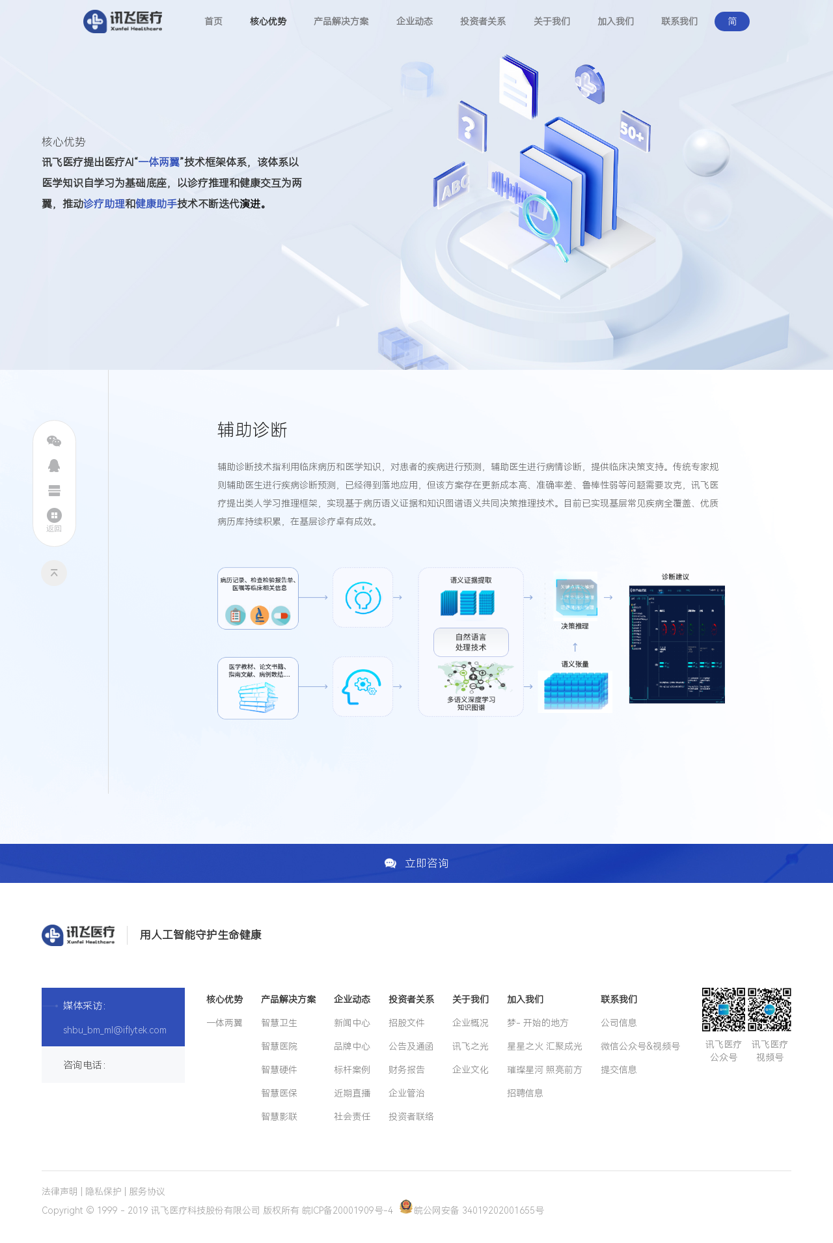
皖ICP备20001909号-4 (347, 1210)
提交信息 (619, 1070)
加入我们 (615, 21)
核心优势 (268, 21)
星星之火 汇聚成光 (544, 1046)
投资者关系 (483, 21)
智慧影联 (279, 1116)
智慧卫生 (279, 1023)
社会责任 (352, 1116)
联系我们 (679, 21)
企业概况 (470, 1023)
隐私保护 (103, 1191)
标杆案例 (352, 1070)
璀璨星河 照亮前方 (544, 1070)
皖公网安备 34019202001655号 (472, 1210)
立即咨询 (417, 863)
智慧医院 (279, 1046)
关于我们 (552, 21)
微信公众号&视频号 (640, 1046)
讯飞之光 (470, 1046)
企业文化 (470, 1070)
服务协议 (147, 1191)
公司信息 (619, 1023)
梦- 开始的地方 (538, 1023)
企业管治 (407, 1093)
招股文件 (407, 1023)
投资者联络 (411, 1116)
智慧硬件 (279, 1070)
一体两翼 (224, 1023)
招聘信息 (525, 1093)
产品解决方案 (341, 21)
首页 (213, 21)
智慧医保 (279, 1093)
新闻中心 (352, 1023)
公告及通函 (411, 1046)
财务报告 (407, 1070)
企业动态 (414, 21)
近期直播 (352, 1093)
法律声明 (60, 1191)
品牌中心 (352, 1046)
